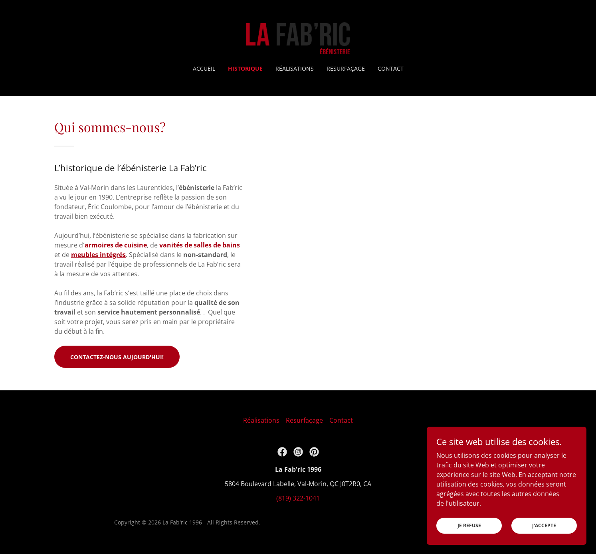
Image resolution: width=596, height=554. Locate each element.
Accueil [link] (204, 68)
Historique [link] (245, 68)
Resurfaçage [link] (346, 68)
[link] (298, 37)
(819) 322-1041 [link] (298, 498)
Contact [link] (391, 68)
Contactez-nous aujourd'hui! (117, 357)
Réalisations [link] (294, 68)
